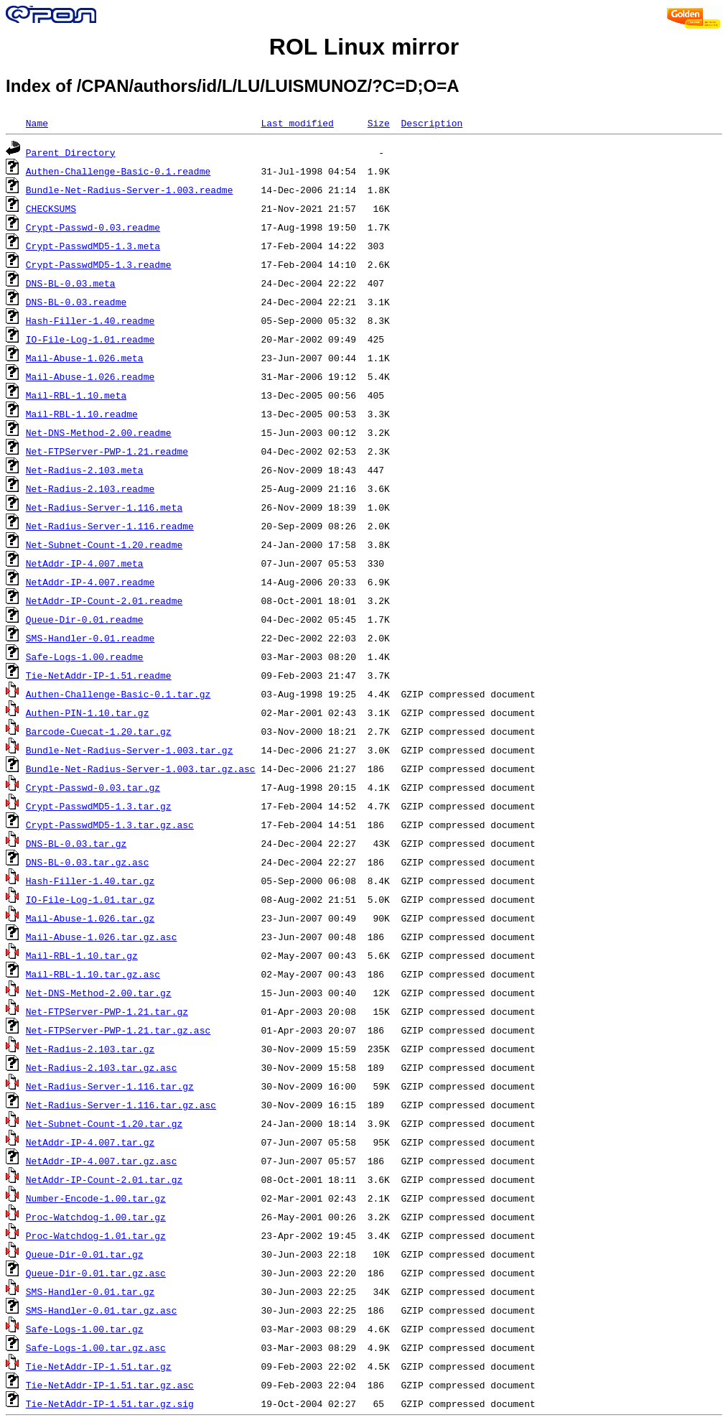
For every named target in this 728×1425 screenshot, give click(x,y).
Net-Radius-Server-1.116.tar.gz (110, 1086)
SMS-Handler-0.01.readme (90, 637)
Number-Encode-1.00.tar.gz (96, 1198)
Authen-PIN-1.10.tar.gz (87, 712)
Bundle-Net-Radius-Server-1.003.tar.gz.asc (141, 768)
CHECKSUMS (51, 208)
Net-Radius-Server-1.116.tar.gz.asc (121, 1104)
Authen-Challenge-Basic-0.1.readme (118, 170)
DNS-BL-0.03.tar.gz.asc (87, 861)
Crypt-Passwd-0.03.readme (93, 227)
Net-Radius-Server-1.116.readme (110, 525)
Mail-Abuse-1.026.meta (85, 357)
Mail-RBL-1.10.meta (76, 395)
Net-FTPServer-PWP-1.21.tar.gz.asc (118, 1030)
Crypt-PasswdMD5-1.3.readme (99, 264)
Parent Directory (71, 152)
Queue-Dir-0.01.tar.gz (85, 1254)
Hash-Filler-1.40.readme (90, 320)
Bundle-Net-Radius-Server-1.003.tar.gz (129, 749)
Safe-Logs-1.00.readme (85, 656)
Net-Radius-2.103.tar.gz (90, 1048)
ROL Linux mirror (364, 47)
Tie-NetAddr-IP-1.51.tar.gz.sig (110, 1403)
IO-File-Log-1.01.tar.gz (90, 899)
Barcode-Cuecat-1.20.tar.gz (99, 731)
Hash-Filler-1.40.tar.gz (90, 880)
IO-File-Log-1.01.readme (90, 339)
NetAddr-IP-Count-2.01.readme (104, 600)
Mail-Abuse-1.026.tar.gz (90, 917)
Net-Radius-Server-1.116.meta (104, 507)
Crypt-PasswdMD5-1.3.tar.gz (99, 805)
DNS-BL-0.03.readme (76, 301)
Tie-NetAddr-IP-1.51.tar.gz (99, 1366)
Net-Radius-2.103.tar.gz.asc (101, 1067)
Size (379, 122)
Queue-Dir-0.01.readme (85, 619)
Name (37, 122)
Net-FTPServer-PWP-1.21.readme (107, 451)
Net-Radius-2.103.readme (90, 488)
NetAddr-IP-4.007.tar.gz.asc (101, 1160)
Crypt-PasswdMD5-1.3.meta (93, 245)
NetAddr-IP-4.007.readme (90, 581)
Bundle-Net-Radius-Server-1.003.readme (129, 189)
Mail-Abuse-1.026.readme (90, 376)
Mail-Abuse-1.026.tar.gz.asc (101, 936)
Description (431, 122)
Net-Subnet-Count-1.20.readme (104, 544)
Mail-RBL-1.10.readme (82, 413)
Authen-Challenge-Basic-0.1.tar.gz (118, 693)
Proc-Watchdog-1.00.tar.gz (96, 1216)
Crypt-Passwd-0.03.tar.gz (93, 787)
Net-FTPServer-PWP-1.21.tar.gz (107, 1011)
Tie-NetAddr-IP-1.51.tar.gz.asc (110, 1384)
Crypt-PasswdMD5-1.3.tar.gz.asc (110, 824)
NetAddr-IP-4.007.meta (85, 563)
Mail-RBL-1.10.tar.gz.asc (93, 973)
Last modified (297, 122)
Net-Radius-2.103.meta (85, 469)
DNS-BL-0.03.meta (71, 283)
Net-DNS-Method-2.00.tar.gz (99, 992)
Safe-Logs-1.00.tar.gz (85, 1328)
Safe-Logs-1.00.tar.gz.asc (96, 1347)
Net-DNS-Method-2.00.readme (99, 432)
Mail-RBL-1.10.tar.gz (82, 955)
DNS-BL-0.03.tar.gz (76, 843)
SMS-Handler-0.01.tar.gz (90, 1291)
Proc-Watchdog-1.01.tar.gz (96, 1235)
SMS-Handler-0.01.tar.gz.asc (101, 1310)
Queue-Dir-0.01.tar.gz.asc (96, 1272)
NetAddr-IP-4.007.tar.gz (90, 1142)
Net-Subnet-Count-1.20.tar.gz (104, 1123)
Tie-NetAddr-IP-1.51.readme (99, 675)
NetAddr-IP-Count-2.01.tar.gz (104, 1179)
